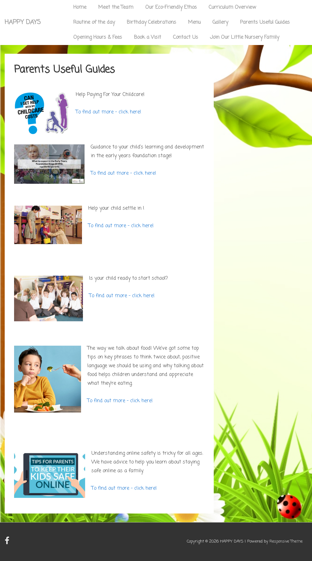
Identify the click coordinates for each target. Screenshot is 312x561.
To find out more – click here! (108, 112)
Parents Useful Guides (265, 22)
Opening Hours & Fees (97, 37)
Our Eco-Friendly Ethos (171, 7)
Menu (194, 22)
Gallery (220, 22)
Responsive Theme (286, 541)
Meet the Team (115, 7)
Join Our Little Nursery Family (244, 37)
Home (79, 7)
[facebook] (8, 543)
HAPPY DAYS (23, 22)
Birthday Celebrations (151, 22)
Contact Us (185, 37)
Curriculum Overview (232, 7)
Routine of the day (94, 22)
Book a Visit (147, 37)
